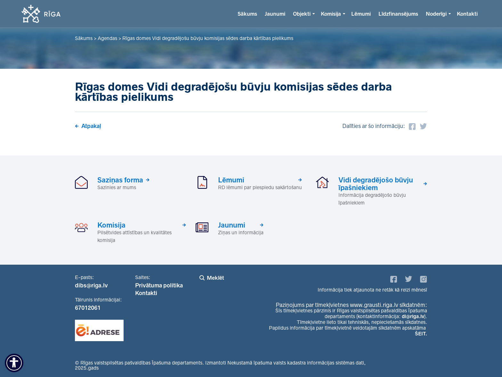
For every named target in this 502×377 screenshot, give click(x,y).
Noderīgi (436, 14)
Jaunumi (275, 14)
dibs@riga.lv (91, 285)
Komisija (331, 14)
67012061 (88, 308)
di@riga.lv (413, 316)
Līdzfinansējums (398, 14)
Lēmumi (361, 14)
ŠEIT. (421, 333)
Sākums (247, 14)
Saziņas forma (120, 180)
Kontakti (467, 14)
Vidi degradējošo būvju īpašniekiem (375, 183)
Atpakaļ (91, 126)
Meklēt (215, 278)
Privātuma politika (159, 285)
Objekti (302, 14)
